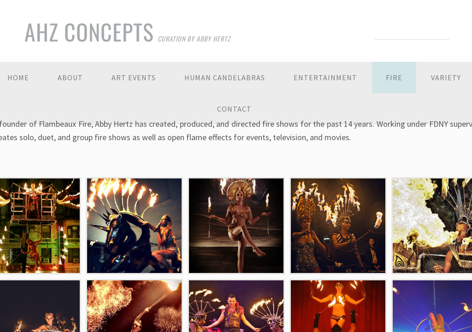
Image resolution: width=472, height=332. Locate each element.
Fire (394, 77)
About (70, 77)
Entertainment (325, 77)
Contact (234, 108)
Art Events (134, 77)
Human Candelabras (224, 77)
